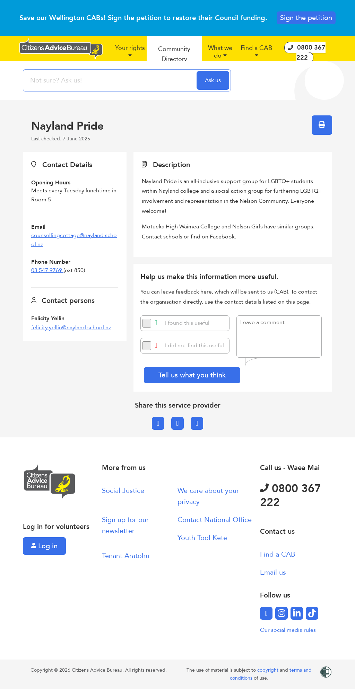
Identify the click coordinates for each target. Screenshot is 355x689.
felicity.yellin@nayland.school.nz (71, 327)
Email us (273, 572)
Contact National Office (215, 519)
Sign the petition (306, 18)
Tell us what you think (192, 375)
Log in (44, 546)
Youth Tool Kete (202, 537)
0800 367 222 (290, 495)
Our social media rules (288, 630)
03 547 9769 (47, 270)
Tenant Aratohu (125, 555)
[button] (130, 54)
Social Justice (123, 490)
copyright (268, 670)
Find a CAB (277, 554)
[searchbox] (111, 80)
